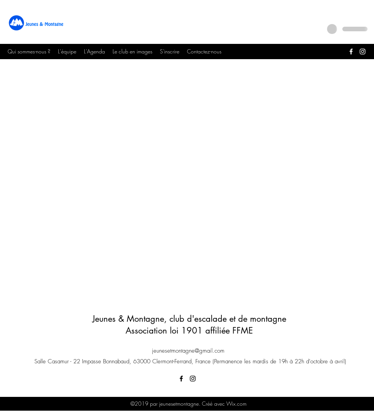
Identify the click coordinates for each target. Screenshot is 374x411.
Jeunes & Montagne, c (132, 318)
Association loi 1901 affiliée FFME (189, 330)
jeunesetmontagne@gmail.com (188, 351)
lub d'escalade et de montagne (229, 318)
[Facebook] (351, 51)
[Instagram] (362, 51)
